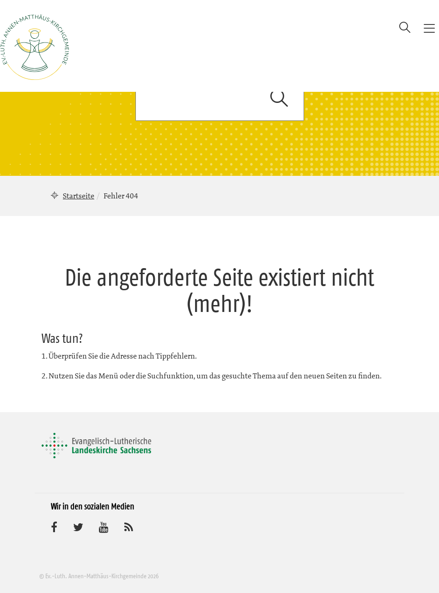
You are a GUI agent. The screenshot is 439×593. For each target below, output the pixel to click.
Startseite (78, 196)
